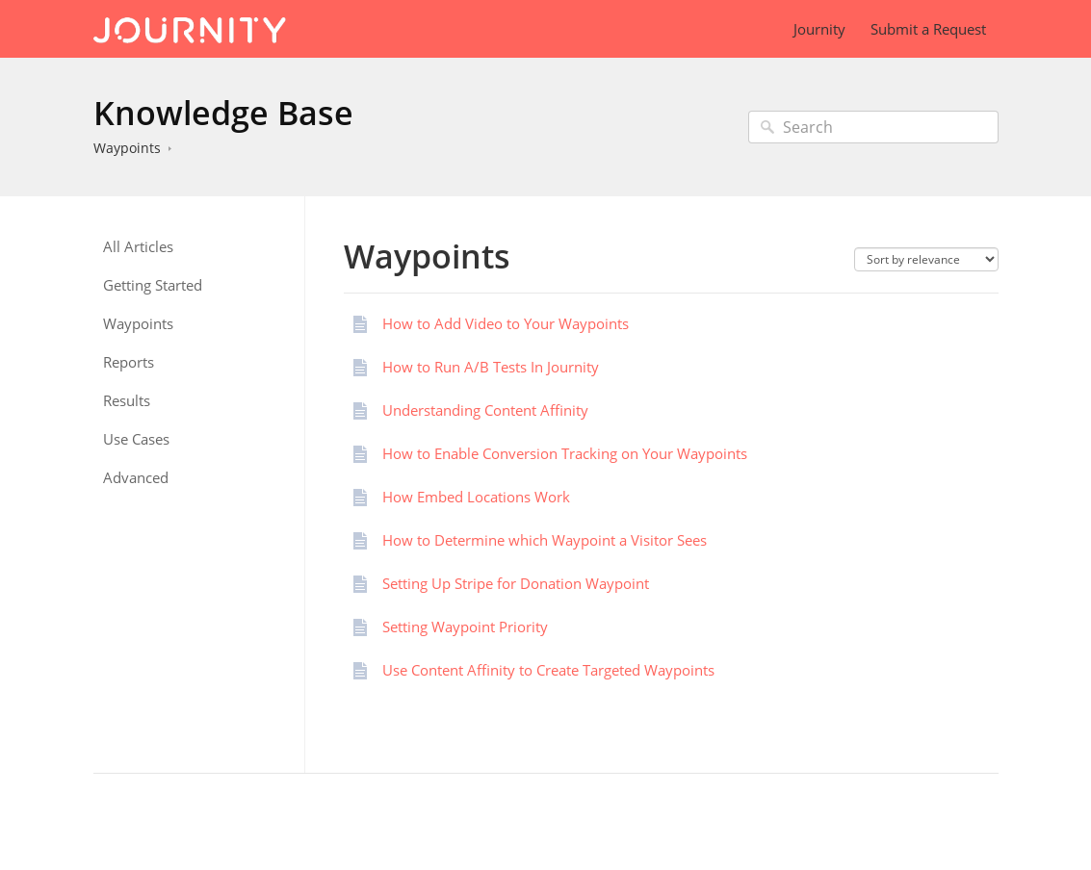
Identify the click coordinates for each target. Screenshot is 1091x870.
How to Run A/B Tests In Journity (490, 366)
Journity (819, 28)
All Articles (138, 247)
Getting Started (152, 285)
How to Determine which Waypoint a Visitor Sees (544, 540)
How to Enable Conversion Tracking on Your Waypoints (564, 453)
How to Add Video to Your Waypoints (505, 323)
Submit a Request (928, 28)
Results (126, 401)
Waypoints (127, 148)
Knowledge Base (223, 112)
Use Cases (136, 439)
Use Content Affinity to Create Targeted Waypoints (548, 669)
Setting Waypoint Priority (465, 626)
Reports (128, 362)
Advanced (136, 478)
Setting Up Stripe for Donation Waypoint (515, 583)
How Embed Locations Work (476, 496)
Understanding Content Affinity (485, 410)
